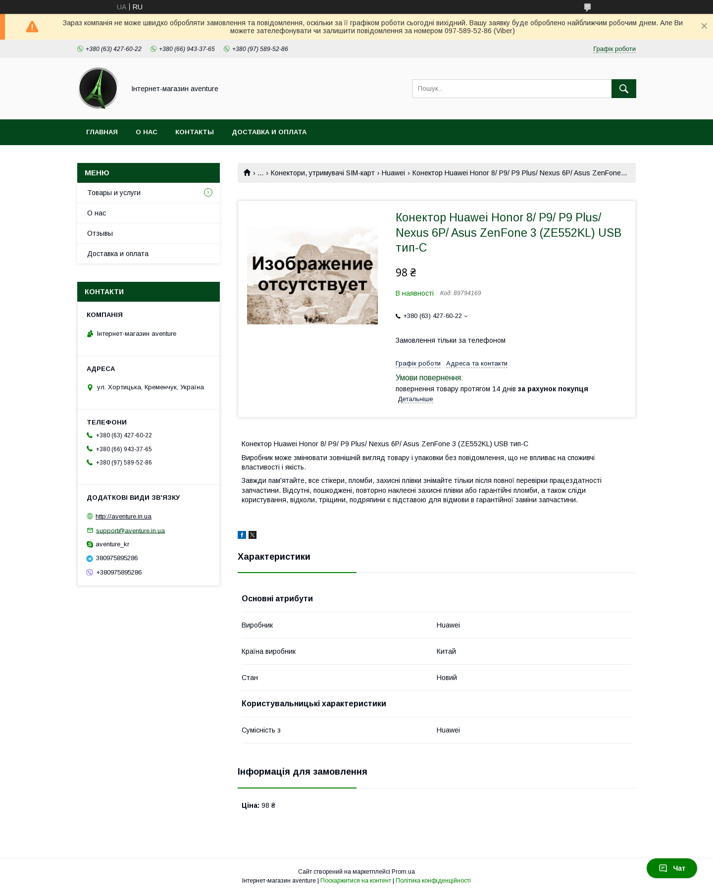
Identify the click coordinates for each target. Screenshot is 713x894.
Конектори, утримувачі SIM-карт (323, 173)
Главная (102, 132)
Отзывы (100, 233)
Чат (672, 868)
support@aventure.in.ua (130, 530)
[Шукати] (623, 88)
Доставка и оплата (269, 132)
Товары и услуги (114, 193)
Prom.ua (403, 871)
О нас (146, 132)
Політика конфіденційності (433, 880)
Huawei (393, 173)
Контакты (194, 132)
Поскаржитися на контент (355, 880)
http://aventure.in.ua (124, 516)
